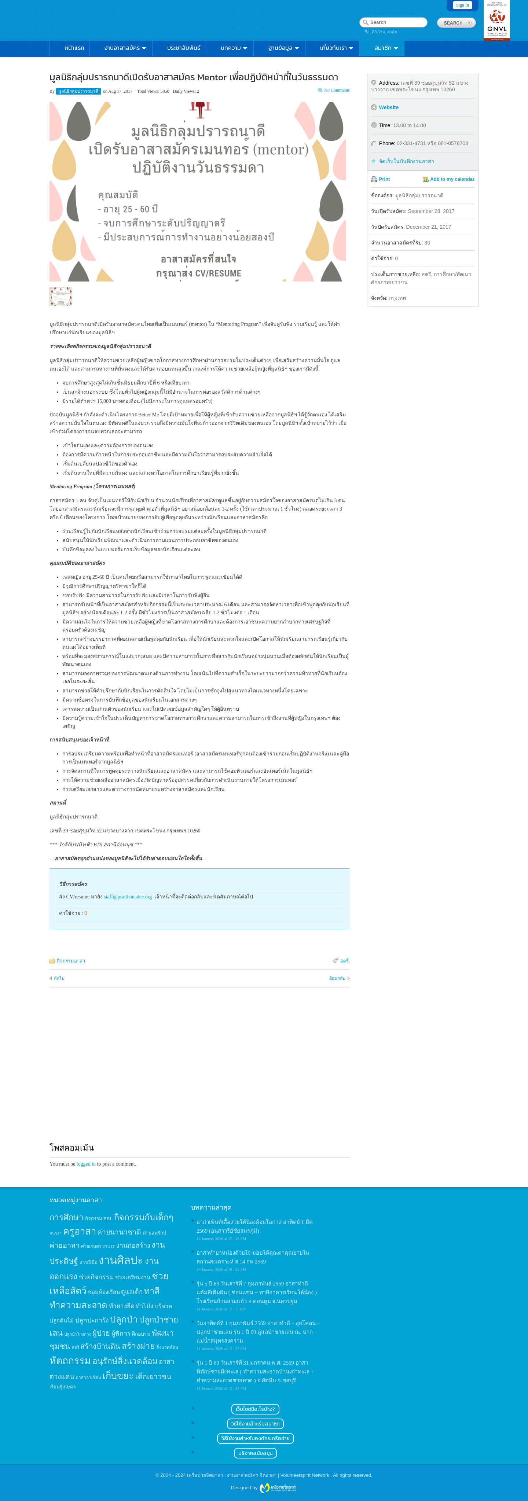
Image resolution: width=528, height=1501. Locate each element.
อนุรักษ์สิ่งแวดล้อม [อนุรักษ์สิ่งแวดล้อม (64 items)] (125, 1361)
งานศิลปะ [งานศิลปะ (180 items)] (121, 1260)
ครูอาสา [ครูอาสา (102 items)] (79, 1231)
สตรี (344, 961)
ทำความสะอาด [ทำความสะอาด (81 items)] (78, 1305)
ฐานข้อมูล (284, 47)
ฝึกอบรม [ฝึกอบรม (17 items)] (141, 1334)
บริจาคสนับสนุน (255, 1453)
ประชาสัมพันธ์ (184, 47)
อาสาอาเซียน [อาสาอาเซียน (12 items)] (88, 1377)
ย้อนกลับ (337, 978)
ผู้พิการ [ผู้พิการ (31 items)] (121, 1333)
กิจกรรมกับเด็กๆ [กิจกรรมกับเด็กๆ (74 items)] (143, 1217)
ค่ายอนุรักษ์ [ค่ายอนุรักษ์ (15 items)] (154, 1233)
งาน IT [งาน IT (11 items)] (109, 1246)
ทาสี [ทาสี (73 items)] (152, 1291)
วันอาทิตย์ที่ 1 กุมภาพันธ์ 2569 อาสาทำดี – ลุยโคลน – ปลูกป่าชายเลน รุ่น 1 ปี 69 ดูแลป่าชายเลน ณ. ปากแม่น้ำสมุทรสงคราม (258, 1332)
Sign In (462, 5)
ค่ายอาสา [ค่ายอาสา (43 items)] (65, 1245)
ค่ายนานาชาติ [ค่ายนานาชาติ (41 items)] (119, 1232)
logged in (86, 1164)
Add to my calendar (452, 179)
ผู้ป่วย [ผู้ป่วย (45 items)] (101, 1333)
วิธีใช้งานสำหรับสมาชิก (255, 1424)
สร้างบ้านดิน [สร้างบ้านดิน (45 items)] (100, 1346)
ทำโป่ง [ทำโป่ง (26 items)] (144, 1306)
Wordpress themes (278, 1488)
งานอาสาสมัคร (125, 47)
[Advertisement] (200, 1071)
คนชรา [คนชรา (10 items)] (56, 1233)
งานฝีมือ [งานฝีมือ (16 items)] (89, 1262)
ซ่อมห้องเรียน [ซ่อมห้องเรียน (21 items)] (104, 1292)
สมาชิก (386, 47)
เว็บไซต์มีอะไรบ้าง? (255, 1409)
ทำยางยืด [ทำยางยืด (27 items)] (122, 1306)
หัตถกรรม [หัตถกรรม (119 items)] (70, 1360)
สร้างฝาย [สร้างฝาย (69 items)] (138, 1346)
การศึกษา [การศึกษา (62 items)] (67, 1217)
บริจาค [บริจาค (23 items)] (163, 1306)
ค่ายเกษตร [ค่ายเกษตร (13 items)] (91, 1246)
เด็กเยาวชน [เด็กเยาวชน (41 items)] (153, 1376)
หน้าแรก (74, 47)
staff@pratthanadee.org (128, 897)
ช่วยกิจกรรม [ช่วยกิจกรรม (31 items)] (96, 1277)
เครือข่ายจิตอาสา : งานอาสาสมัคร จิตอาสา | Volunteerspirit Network (258, 1475)
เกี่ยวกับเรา (337, 47)
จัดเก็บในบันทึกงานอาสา (406, 161)
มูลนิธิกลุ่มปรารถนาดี (78, 91)
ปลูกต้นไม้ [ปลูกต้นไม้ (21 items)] (62, 1320)
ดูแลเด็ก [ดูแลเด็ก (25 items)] (132, 1291)
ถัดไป (59, 978)
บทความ (234, 47)
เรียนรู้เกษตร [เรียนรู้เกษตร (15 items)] (63, 1387)
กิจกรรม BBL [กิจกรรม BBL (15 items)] (99, 1218)
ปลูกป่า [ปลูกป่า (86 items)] (124, 1319)
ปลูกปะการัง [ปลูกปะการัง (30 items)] (92, 1320)
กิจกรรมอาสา (71, 961)
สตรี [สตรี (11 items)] (75, 1347)
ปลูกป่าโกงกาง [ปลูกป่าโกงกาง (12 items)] (77, 1334)
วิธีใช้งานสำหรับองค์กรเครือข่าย (255, 1438)
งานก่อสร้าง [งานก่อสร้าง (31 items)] (133, 1245)
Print (384, 179)
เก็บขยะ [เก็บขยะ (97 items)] (118, 1376)
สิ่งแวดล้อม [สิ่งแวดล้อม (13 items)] (167, 1347)
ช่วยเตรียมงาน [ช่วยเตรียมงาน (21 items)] (132, 1277)
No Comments (337, 90)
